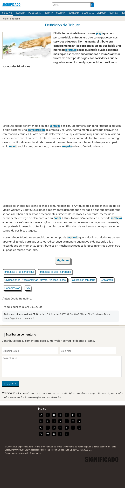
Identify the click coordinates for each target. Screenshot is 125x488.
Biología (101, 13)
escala (13, 146)
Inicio (5, 18)
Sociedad (74, 13)
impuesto (72, 237)
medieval (116, 218)
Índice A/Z (7, 13)
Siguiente (62, 260)
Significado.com (11, 5)
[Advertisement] (62, 96)
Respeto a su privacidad (16, 453)
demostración (36, 129)
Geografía (88, 13)
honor (57, 218)
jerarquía (70, 49)
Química (113, 13)
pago (99, 33)
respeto (67, 146)
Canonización (12, 288)
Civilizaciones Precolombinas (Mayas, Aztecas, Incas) (35, 280)
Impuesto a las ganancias (19, 271)
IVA (28, 288)
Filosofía (20, 13)
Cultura (60, 13)
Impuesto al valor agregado (55, 271)
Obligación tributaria (83, 280)
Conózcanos (35, 453)
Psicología (34, 13)
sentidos (55, 125)
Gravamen (107, 280)
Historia (48, 13)
